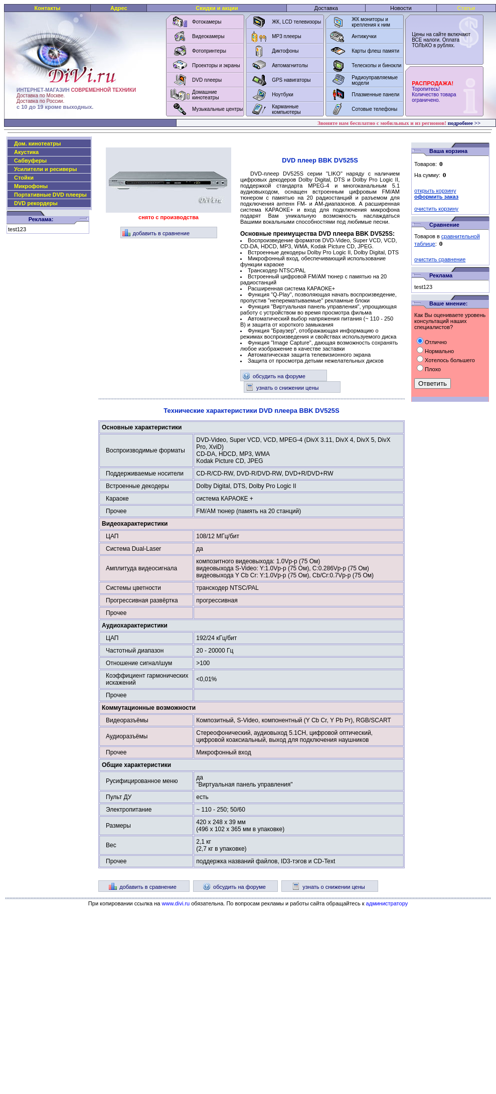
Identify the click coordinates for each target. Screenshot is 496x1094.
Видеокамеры (208, 36)
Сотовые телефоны (374, 109)
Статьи (466, 8)
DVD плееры (207, 80)
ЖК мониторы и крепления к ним (371, 22)
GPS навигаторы (291, 80)
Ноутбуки (282, 94)
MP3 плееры (286, 36)
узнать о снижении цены (282, 388)
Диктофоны (285, 51)
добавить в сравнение (156, 233)
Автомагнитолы (290, 65)
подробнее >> (464, 123)
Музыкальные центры (217, 109)
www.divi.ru (176, 903)
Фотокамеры (206, 22)
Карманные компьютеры (286, 109)
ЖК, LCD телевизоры (296, 22)
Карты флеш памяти (375, 51)
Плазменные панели (375, 94)
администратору (387, 903)
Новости (401, 8)
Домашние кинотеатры (205, 94)
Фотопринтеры (209, 51)
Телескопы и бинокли (376, 65)
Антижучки (364, 36)
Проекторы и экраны (216, 65)
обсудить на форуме (273, 376)
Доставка (326, 8)
